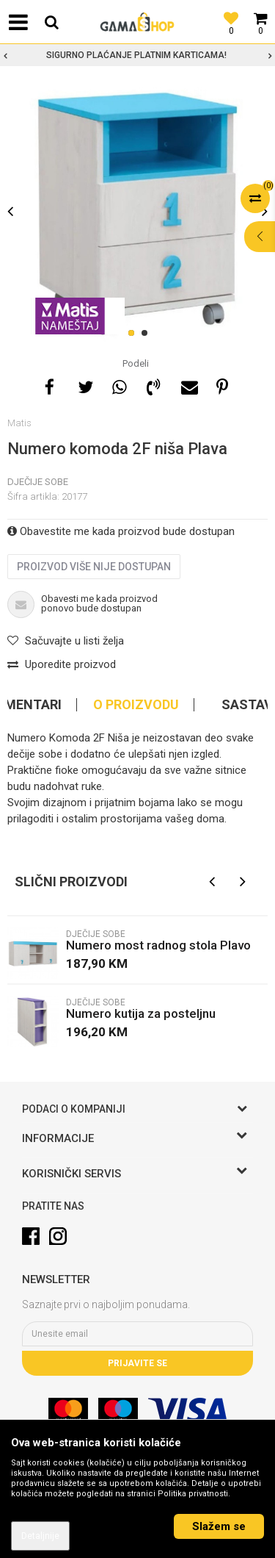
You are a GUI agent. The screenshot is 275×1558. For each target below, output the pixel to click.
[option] (137, 55)
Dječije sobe (37, 481)
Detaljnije (40, 1536)
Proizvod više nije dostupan (94, 566)
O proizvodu (136, 704)
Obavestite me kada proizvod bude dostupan (121, 531)
